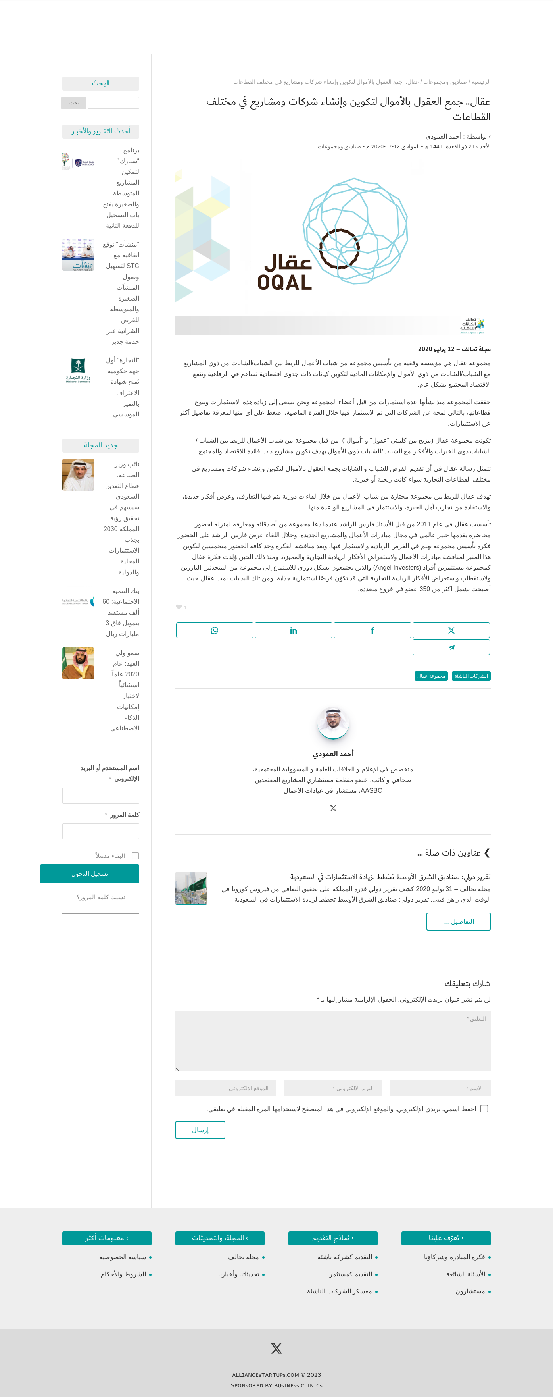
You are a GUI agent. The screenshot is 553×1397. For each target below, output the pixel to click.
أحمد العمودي (443, 136)
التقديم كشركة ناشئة (344, 1257)
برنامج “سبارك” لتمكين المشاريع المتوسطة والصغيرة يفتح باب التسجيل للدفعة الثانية (121, 188)
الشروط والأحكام (123, 1274)
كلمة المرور (122, 814)
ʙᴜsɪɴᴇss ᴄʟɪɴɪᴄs (298, 1385)
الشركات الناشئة (471, 676)
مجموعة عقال (431, 676)
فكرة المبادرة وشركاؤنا (454, 1257)
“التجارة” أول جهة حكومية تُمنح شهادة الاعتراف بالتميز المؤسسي (122, 387)
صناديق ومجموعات (339, 146)
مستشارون (470, 1291)
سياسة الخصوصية (122, 1257)
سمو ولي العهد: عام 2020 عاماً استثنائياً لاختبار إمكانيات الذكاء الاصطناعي (124, 690)
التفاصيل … (458, 921)
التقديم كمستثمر (350, 1274)
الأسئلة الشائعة (465, 1274)
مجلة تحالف (243, 1257)
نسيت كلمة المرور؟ (101, 897)
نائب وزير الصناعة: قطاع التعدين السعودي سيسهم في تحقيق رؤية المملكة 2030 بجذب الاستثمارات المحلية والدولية (121, 518)
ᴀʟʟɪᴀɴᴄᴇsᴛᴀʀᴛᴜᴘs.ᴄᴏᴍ (265, 1375)
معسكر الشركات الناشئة (339, 1291)
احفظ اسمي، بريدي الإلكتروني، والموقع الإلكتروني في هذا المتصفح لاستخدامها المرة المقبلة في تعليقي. (341, 1109)
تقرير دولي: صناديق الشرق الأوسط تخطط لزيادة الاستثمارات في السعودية (390, 877)
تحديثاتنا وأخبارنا (238, 1274)
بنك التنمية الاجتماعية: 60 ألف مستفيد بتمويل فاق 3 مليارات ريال (120, 613)
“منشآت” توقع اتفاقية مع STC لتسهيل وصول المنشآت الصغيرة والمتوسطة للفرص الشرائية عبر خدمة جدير (121, 293)
